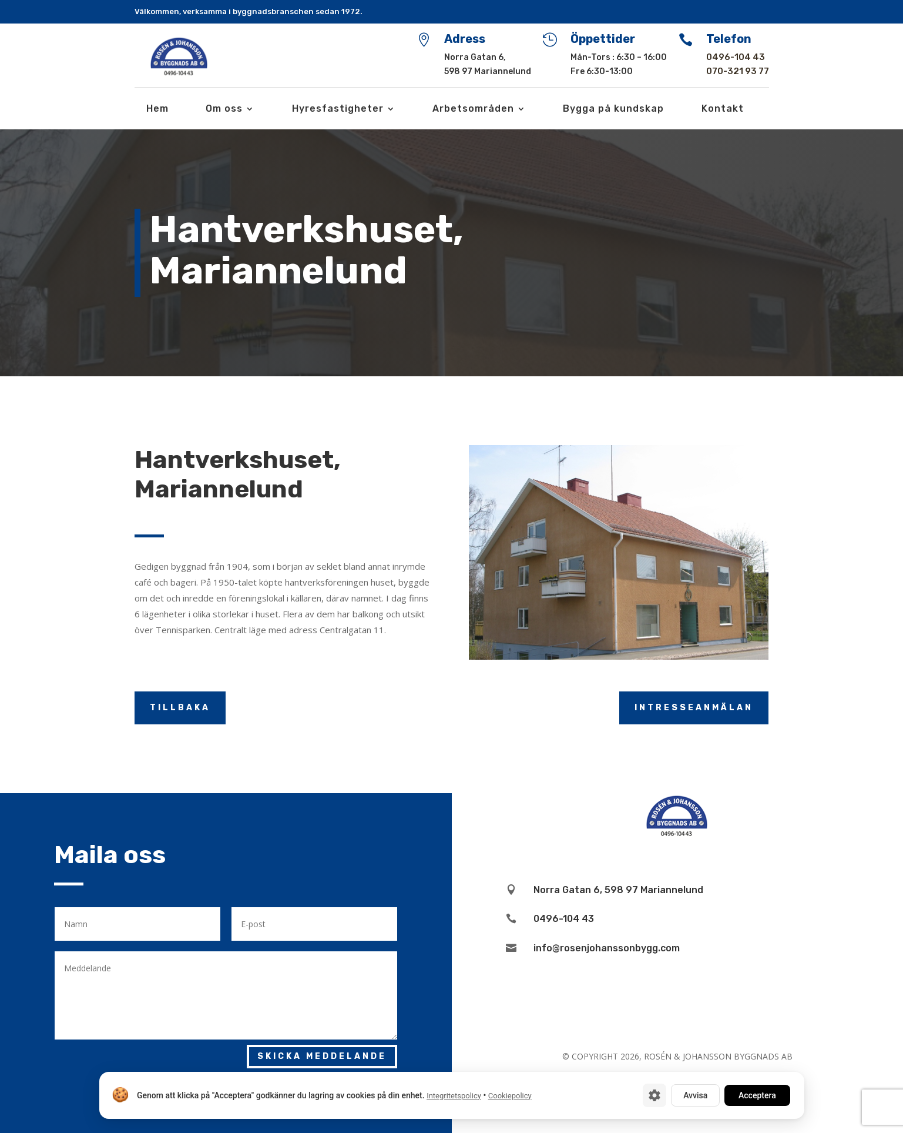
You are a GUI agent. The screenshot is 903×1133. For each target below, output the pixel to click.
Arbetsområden (473, 109)
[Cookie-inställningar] (654, 1095)
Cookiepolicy (509, 1095)
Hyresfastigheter (338, 109)
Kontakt (722, 109)
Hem (157, 109)
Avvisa (695, 1095)
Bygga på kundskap (613, 109)
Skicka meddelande (322, 1056)
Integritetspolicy (454, 1095)
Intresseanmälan (694, 708)
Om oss (224, 109)
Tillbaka (180, 708)
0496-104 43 (735, 57)
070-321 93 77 (737, 71)
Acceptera (757, 1095)
